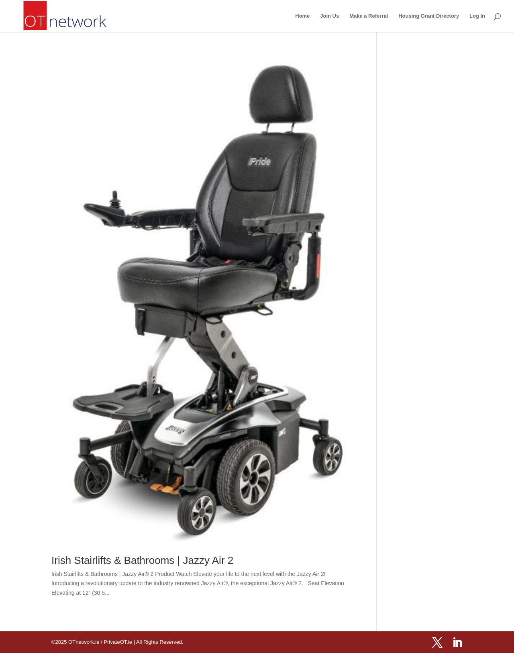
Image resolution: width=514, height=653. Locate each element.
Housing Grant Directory (428, 16)
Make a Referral (368, 16)
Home (302, 16)
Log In (477, 16)
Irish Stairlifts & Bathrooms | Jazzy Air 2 (142, 560)
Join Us (329, 16)
